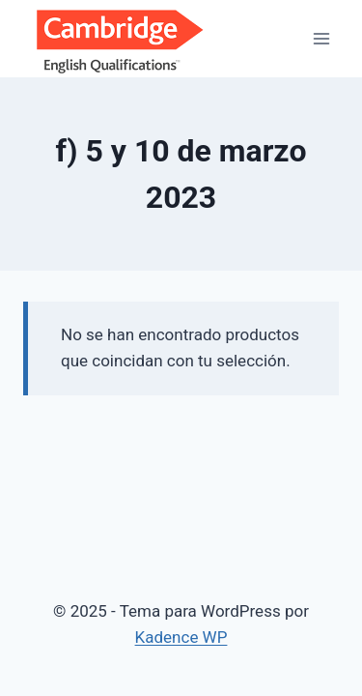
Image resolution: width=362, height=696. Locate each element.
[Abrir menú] (321, 38)
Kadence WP (181, 637)
